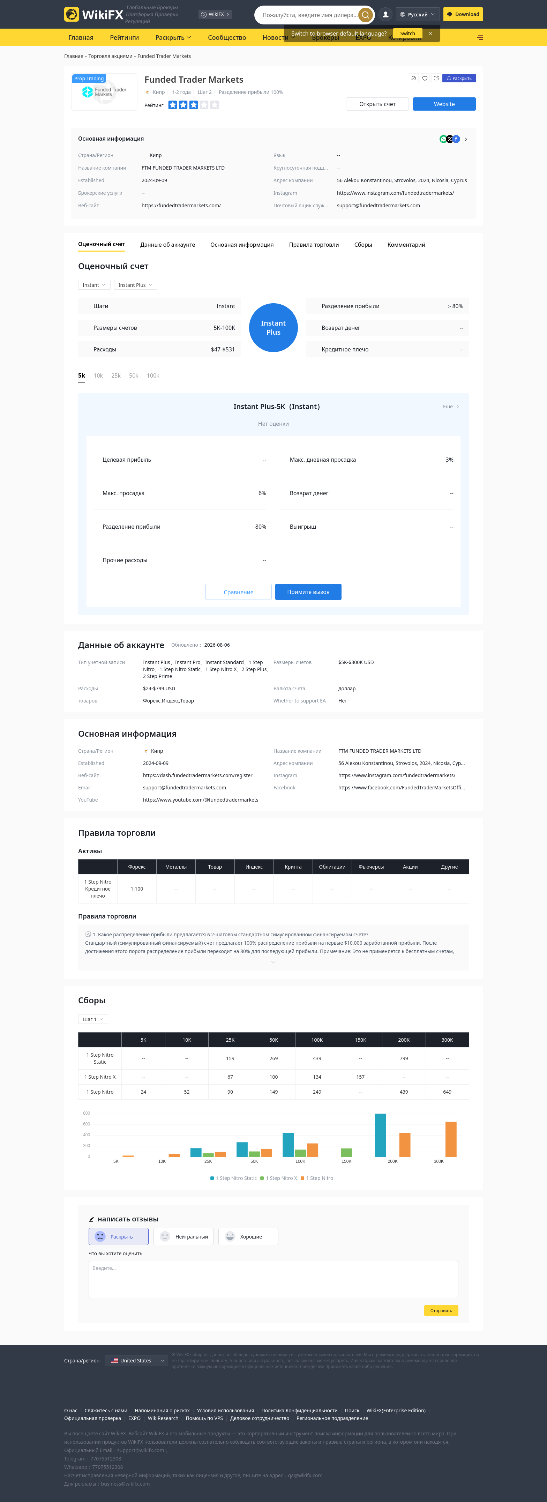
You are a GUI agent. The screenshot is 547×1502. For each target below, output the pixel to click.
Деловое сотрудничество (259, 1418)
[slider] (194, 105)
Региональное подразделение (332, 1418)
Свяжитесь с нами (105, 1410)
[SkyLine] (457, 37)
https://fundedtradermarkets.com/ (181, 205)
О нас (70, 1410)
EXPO (134, 1418)
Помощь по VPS (204, 1418)
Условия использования (225, 1410)
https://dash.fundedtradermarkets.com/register (198, 775)
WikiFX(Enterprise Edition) (396, 1410)
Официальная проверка (92, 1418)
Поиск (352, 1410)
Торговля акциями (111, 56)
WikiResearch (163, 1418)
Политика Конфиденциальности (299, 1410)
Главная (73, 56)
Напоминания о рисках (162, 1410)
